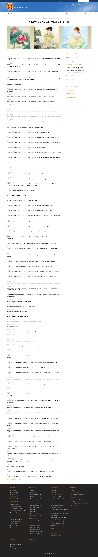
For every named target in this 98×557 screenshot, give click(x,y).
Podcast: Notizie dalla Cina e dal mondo (78, 500)
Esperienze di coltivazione (57, 505)
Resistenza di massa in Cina (36, 523)
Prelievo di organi (34, 503)
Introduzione (13, 490)
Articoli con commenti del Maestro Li (59, 513)
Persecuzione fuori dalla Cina (37, 498)
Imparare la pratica (14, 494)
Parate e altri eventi (71, 54)
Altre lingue (74, 1)
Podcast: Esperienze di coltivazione (79, 503)
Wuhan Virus (33, 511)
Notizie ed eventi (21, 14)
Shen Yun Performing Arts (72, 86)
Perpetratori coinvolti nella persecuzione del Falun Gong (37, 514)
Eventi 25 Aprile (70, 76)
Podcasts (86, 14)
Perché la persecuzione (35, 494)
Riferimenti (76, 14)
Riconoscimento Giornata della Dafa (75, 70)
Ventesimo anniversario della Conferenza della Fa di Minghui (58, 522)
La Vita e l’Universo (55, 535)
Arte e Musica (54, 533)
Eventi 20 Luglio (70, 79)
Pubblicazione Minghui (57, 1)
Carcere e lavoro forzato (36, 505)
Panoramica (33, 492)
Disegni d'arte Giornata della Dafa (63, 18)
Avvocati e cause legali (35, 520)
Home (28, 18)
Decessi (32, 496)
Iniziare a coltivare (55, 490)
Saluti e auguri (70, 93)
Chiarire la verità (55, 503)
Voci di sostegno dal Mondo (73, 61)
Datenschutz (13, 548)
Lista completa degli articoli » (14, 479)
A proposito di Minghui (15, 544)
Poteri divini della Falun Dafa (57, 496)
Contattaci (12, 542)
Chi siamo (12, 539)
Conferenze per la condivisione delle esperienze (59, 510)
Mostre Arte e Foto (70, 83)
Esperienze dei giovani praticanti (58, 498)
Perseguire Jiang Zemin (35, 533)
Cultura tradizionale (55, 531)
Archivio (12, 546)
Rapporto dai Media (71, 97)
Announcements (54, 515)
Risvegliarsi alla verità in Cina (37, 531)
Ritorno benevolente (35, 525)
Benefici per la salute (15, 492)
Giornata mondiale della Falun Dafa (47, 18)
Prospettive (53, 525)
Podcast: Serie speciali (76, 505)
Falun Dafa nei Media (71, 90)
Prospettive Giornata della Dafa (74, 69)
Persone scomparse (34, 507)
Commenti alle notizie (71, 101)
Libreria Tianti (67, 1)
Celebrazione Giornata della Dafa (75, 67)
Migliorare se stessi (55, 507)
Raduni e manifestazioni (72, 57)
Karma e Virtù (46, 14)
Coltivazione (57, 14)
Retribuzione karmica (35, 527)
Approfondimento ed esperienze (58, 517)
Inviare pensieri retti (55, 492)
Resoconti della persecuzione (37, 501)
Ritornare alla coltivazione (57, 494)
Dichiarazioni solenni (35, 529)
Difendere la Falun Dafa (56, 501)
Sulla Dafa (9, 14)
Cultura (67, 14)
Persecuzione (34, 14)
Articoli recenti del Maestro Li (78, 494)
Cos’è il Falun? (13, 496)
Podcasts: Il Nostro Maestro (77, 508)
